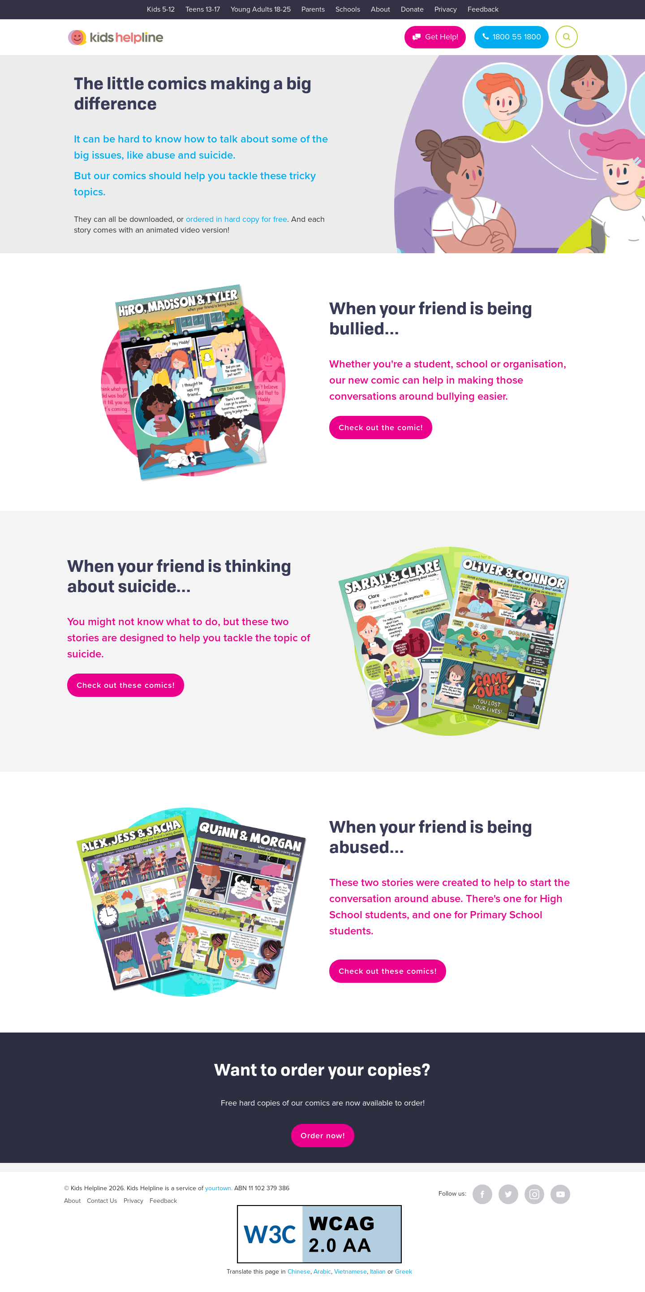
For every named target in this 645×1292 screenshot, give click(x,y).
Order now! (323, 1135)
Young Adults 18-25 (261, 9)
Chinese (299, 1271)
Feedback (483, 9)
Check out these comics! (126, 685)
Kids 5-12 (161, 9)
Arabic (322, 1271)
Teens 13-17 (202, 9)
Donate (412, 9)
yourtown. (218, 1188)
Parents (313, 9)
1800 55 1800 (517, 37)
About (380, 9)
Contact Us (102, 1201)
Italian (378, 1271)
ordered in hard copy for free (236, 219)
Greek (403, 1271)
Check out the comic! (381, 427)
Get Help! (441, 37)
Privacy (445, 9)
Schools (347, 9)
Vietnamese (350, 1271)
